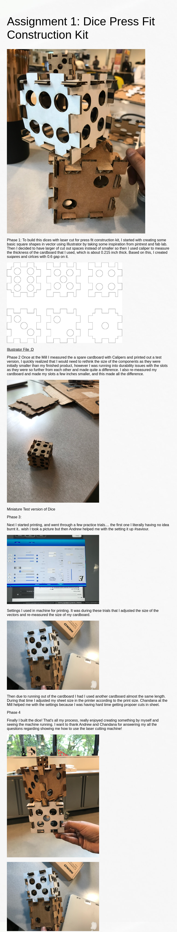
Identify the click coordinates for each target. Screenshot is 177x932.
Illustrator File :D (20, 349)
